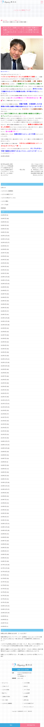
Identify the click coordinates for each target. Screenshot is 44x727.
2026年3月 (3, 225)
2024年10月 (4, 283)
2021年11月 (4, 403)
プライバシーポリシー (29, 706)
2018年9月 (3, 534)
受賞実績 (3, 208)
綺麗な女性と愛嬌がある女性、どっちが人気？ (14, 633)
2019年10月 (4, 489)
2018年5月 (3, 547)
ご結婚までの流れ (6, 696)
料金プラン (4, 693)
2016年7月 (3, 623)
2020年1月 (3, 479)
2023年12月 (4, 318)
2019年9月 (3, 492)
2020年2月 (3, 475)
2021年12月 (4, 400)
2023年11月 (4, 321)
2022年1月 (3, 396)
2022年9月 (3, 369)
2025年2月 (3, 270)
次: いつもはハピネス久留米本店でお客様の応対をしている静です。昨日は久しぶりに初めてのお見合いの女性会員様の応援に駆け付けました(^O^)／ (37, 169)
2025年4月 (3, 263)
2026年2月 (3, 228)
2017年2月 (3, 599)
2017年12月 (4, 564)
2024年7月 (3, 294)
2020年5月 (3, 465)
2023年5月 (3, 342)
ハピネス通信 (4, 201)
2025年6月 (3, 256)
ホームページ (5, 682)
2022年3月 (3, 390)
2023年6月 (3, 338)
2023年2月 (3, 352)
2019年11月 (4, 486)
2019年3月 (3, 513)
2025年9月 (3, 246)
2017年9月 (3, 575)
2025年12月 (4, 235)
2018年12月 (4, 523)
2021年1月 (3, 438)
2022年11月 (4, 362)
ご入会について (5, 686)
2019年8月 (3, 496)
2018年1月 (3, 561)
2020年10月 (4, 448)
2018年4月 (3, 551)
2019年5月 (3, 506)
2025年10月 (4, 242)
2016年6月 (3, 626)
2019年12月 (4, 482)
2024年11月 (4, 280)
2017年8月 (3, 578)
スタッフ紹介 (5, 700)
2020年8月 (3, 455)
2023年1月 (3, 355)
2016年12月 (4, 605)
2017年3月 (3, 595)
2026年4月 (3, 222)
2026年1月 (3, 232)
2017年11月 (4, 568)
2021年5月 (3, 424)
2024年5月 (3, 300)
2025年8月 (3, 249)
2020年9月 (3, 451)
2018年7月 (3, 540)
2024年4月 (3, 304)
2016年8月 (3, 619)
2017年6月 (3, 585)
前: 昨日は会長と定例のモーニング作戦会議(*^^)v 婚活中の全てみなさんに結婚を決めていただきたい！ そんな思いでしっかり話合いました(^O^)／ (7, 169)
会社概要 (26, 696)
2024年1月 (3, 314)
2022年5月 (3, 383)
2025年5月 (3, 259)
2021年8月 (3, 414)
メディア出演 (4, 204)
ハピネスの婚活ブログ (15, 20)
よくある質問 (27, 693)
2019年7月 (3, 499)
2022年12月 (4, 359)
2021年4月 (3, 427)
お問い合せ (26, 700)
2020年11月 (4, 444)
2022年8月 (3, 372)
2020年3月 (3, 472)
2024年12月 (4, 276)
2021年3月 (3, 431)
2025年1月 (3, 273)
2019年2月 (3, 516)
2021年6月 (3, 420)
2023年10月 (4, 324)
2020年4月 (3, 468)
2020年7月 (3, 458)
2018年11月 (4, 527)
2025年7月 (3, 252)
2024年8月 (3, 290)
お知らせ (3, 187)
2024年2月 (3, 311)
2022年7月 (3, 376)
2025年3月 (3, 266)
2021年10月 (4, 407)
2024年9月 (3, 287)
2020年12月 (4, 441)
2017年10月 (4, 571)
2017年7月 (3, 581)
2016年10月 (4, 612)
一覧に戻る (22, 169)
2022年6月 (3, 379)
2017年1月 (3, 602)
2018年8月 (3, 537)
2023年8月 (3, 331)
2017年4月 (3, 592)
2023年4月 (3, 345)
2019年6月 (3, 503)
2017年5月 (3, 588)
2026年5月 (3, 218)
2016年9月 (3, 616)
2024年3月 (3, 307)
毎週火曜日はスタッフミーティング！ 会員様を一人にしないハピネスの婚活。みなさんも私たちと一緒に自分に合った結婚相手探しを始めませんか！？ (21, 638)
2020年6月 (3, 462)
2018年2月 (3, 558)
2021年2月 (3, 434)
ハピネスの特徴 (5, 689)
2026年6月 (3, 215)
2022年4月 (3, 386)
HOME (5, 20)
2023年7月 (3, 335)
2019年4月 (3, 510)
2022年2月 (3, 393)
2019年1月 (3, 520)
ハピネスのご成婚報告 (7, 191)
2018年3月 (3, 554)
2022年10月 (4, 366)
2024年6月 (3, 297)
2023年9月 (3, 328)
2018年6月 (3, 544)
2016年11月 (4, 609)
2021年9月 (3, 410)
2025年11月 (4, 239)
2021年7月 (3, 417)
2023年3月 (3, 348)
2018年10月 (4, 530)
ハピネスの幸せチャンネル (8, 197)
